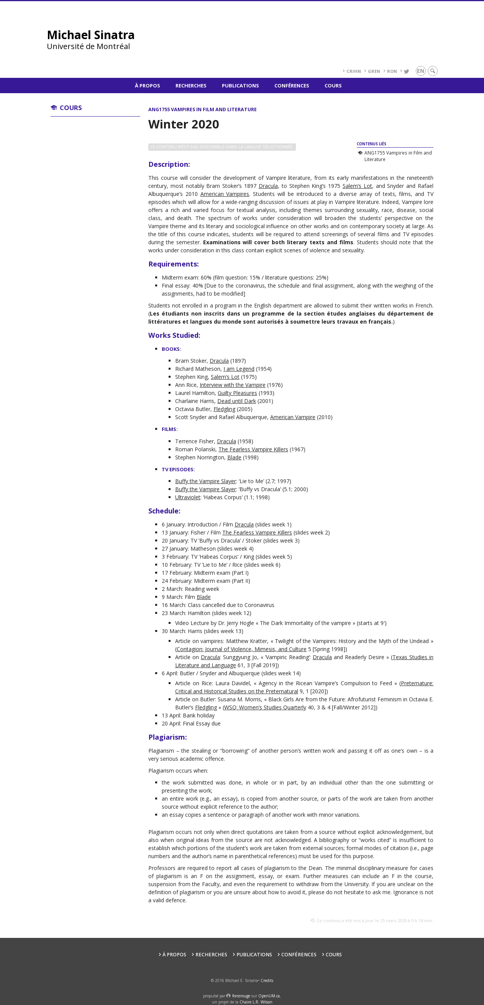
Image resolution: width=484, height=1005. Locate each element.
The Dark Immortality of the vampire (305, 623)
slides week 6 (262, 564)
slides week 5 (273, 556)
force (241, 995)
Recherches (191, 85)
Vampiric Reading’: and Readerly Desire (325, 657)
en (420, 70)
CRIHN (353, 71)
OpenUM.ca (269, 995)
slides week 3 (281, 540)
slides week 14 (281, 673)
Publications (240, 85)
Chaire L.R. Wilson (256, 1002)
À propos (147, 85)
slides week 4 (235, 548)
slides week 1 (273, 524)
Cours (333, 85)
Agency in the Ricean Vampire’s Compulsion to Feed (325, 683)
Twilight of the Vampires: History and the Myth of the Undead (352, 641)
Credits (267, 980)
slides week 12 (231, 613)
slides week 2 (311, 532)
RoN (392, 71)
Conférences (291, 85)
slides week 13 (223, 631)
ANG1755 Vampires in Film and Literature (398, 156)
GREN (374, 71)
